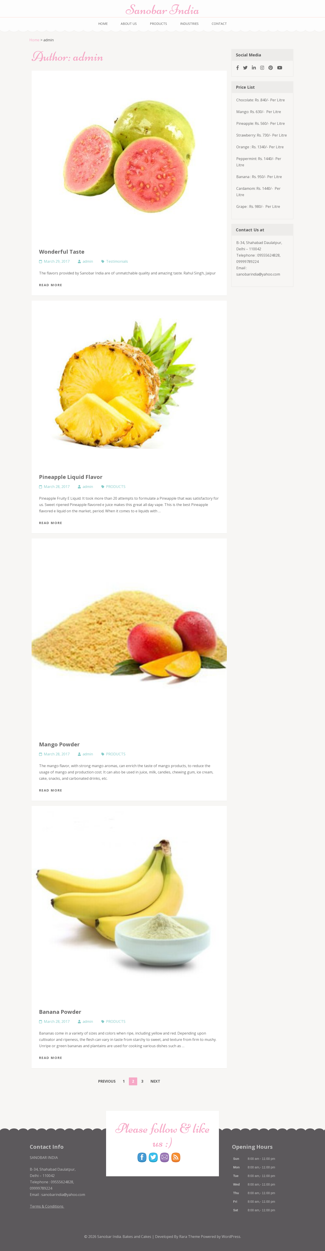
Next (155, 1081)
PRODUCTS (158, 23)
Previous (107, 1081)
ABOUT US (129, 23)
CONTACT (219, 23)
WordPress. (231, 1236)
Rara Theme (190, 1236)
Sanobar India (162, 9)
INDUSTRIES (189, 23)
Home (34, 39)
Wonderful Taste (61, 251)
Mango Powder (59, 744)
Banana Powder (60, 1011)
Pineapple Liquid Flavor (70, 476)
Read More (50, 285)
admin (88, 261)
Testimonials (117, 261)
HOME (103, 23)
